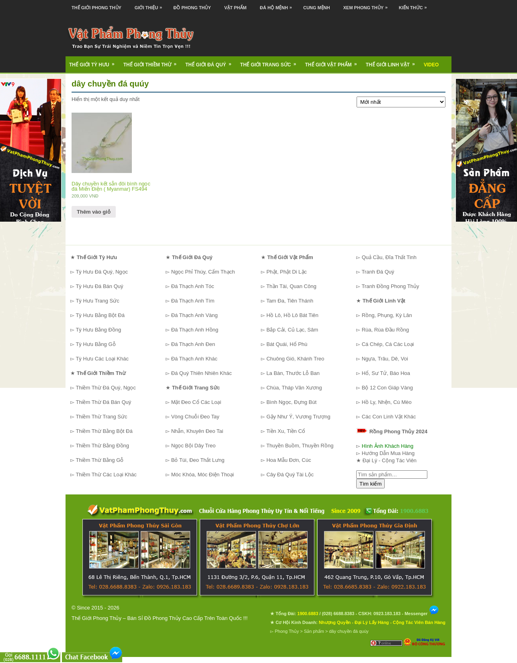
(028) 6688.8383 (338, 613)
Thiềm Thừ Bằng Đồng (102, 446)
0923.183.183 (386, 613)
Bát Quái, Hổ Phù (287, 344)
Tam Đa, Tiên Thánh (289, 301)
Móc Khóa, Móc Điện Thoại (202, 475)
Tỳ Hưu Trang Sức (97, 301)
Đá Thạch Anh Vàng (194, 315)
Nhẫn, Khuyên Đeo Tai (197, 431)
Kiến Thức (415, 5)
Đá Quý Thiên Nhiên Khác (201, 373)
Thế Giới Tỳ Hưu (94, 62)
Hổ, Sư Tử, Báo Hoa (386, 373)
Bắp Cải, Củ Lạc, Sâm (292, 330)
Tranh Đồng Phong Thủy (390, 286)
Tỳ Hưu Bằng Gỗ (95, 344)
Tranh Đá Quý (377, 272)
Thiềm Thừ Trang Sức (101, 417)
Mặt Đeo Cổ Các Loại (196, 402)
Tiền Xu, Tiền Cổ (285, 431)
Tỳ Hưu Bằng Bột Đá (100, 315)
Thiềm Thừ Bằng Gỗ (99, 460)
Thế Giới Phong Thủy (96, 7)
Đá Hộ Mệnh (278, 5)
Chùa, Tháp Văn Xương (294, 388)
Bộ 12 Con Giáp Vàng (387, 388)
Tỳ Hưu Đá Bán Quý (99, 286)
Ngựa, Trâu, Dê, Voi (385, 359)
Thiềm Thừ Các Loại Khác (106, 475)
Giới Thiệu (150, 5)
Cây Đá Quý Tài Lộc (290, 475)
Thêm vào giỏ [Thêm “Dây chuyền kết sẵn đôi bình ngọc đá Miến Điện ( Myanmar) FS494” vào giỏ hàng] (94, 212)
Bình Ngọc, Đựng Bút (292, 402)
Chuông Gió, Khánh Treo (295, 359)
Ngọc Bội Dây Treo (193, 446)
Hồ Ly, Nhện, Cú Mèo (387, 402)
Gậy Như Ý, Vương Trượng (298, 417)
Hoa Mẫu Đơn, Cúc (289, 460)
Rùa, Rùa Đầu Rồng (385, 330)
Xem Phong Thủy (367, 5)
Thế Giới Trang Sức (270, 62)
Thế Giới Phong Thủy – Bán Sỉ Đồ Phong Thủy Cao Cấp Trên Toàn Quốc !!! (160, 618)
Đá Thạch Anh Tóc (192, 286)
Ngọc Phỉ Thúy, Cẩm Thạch (203, 272)
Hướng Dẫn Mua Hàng (388, 453)
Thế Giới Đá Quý (210, 62)
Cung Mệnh (316, 7)
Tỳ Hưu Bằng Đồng (98, 330)
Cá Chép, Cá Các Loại (388, 344)
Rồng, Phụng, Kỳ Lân (387, 315)
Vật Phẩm (235, 7)
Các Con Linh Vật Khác (389, 417)
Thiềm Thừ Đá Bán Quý (103, 402)
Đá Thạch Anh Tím (193, 301)
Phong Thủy (287, 631)
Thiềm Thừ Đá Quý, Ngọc (105, 388)
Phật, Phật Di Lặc (287, 272)
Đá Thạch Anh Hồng (194, 330)
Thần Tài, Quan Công (291, 286)
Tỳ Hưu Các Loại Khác (102, 359)
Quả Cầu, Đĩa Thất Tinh (389, 257)
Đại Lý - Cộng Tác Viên (389, 460)
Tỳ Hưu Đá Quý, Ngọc (102, 272)
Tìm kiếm (370, 484)
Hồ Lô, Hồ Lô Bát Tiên (292, 315)
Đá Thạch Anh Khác (194, 359)
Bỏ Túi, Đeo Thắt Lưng (198, 460)
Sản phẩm (314, 631)
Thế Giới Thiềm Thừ (152, 62)
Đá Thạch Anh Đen (193, 344)
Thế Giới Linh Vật (393, 62)
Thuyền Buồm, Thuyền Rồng (299, 446)
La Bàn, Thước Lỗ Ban (293, 373)
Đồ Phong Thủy (192, 7)
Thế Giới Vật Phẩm (333, 62)
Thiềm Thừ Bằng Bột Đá (104, 431)
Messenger (421, 613)
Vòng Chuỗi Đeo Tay (195, 417)
